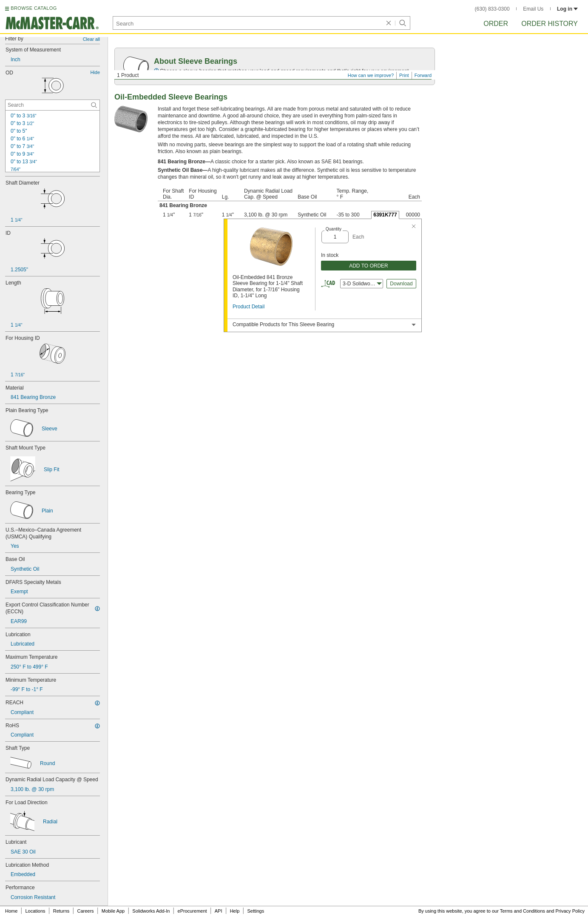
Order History (549, 23)
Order (495, 23)
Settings (255, 910)
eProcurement (192, 910)
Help (235, 910)
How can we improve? (371, 75)
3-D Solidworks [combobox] (362, 284)
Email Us (533, 9)
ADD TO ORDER (368, 266)
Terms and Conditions (522, 910)
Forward (423, 75)
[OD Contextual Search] (52, 105)
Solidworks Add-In (151, 910)
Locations (35, 910)
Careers (85, 910)
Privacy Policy (570, 910)
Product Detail (248, 307)
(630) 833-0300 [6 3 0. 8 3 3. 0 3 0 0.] (492, 9)
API (218, 910)
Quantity (333, 229)
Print (404, 75)
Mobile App (113, 910)
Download (401, 284)
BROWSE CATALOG (34, 8)
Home (11, 910)
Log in (567, 9)
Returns (61, 910)
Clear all (91, 39)
